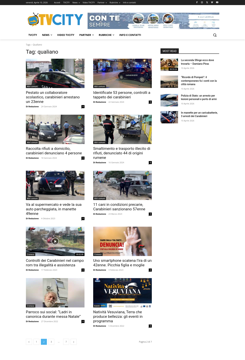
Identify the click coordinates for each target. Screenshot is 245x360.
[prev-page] (29, 342)
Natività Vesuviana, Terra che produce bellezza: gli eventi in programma (118, 316)
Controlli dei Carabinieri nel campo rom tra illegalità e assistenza (55, 262)
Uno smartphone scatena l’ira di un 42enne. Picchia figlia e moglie (122, 262)
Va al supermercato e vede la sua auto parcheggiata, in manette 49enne (54, 209)
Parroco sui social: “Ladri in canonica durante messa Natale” (53, 314)
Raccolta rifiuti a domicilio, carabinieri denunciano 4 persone (54, 150)
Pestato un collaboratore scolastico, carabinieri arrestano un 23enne (53, 97)
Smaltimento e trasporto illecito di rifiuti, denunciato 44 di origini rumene (121, 153)
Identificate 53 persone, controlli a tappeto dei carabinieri (121, 94)
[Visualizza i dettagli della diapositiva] (153, 21)
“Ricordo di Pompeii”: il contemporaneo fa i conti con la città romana (199, 81)
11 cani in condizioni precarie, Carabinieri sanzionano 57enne (119, 206)
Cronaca (30, 254)
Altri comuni (32, 86)
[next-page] (74, 342)
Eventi (97, 306)
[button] (214, 35)
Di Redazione (32, 106)
